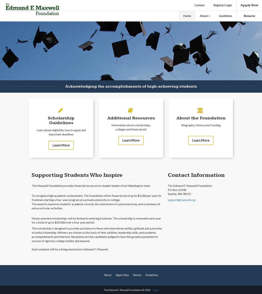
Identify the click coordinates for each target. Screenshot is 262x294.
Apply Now (249, 5)
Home (187, 15)
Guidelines (225, 15)
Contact (199, 5)
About (205, 15)
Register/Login (222, 5)
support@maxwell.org (181, 203)
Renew (249, 16)
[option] (131, 57)
